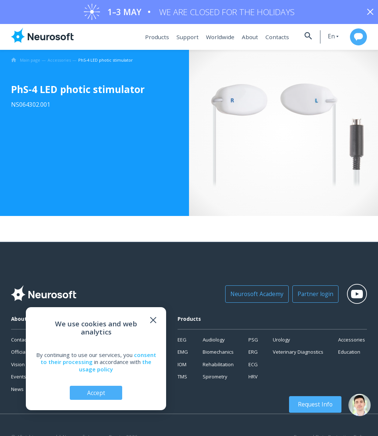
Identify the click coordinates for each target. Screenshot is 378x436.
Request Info (316, 404)
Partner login (309, 295)
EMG (183, 353)
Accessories (351, 341)
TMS (182, 378)
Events (18, 378)
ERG (253, 353)
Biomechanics (218, 353)
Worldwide (215, 38)
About (243, 38)
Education (349, 353)
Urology (281, 341)
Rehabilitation (218, 366)
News (17, 391)
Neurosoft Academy (253, 295)
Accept (96, 392)
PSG (253, 341)
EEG (182, 341)
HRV (253, 378)
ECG (253, 366)
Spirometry (215, 378)
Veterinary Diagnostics (298, 353)
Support (184, 38)
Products (154, 38)
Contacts (270, 38)
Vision (18, 366)
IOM (182, 366)
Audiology (214, 341)
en (326, 38)
